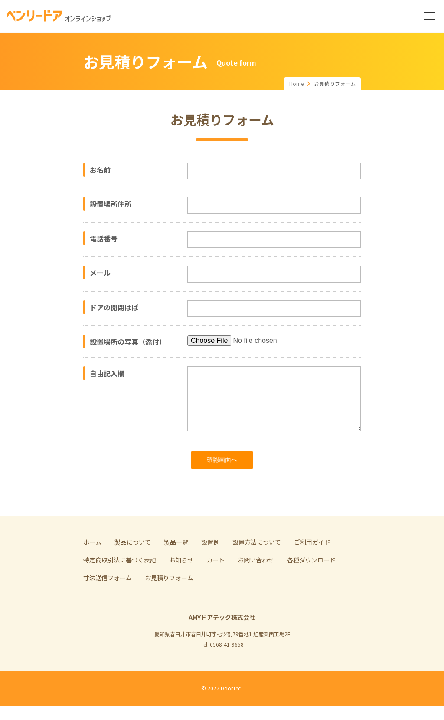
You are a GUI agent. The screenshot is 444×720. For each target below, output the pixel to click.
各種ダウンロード (311, 573)
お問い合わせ (256, 573)
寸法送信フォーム (107, 591)
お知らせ (181, 573)
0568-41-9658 (227, 658)
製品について (132, 556)
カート (215, 573)
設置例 (210, 556)
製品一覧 (176, 556)
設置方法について (256, 556)
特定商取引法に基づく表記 (119, 573)
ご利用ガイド (312, 556)
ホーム (92, 556)
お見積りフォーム (169, 591)
